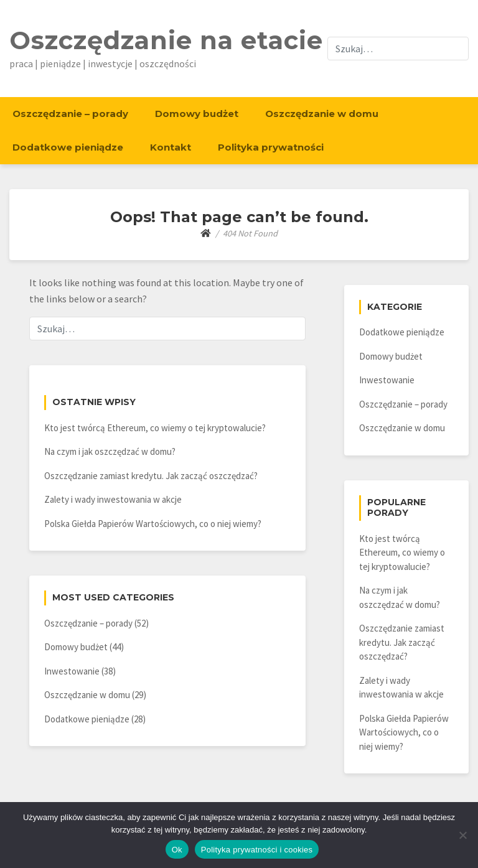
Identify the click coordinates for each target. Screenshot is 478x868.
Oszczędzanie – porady (70, 113)
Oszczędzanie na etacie (166, 40)
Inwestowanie (72, 671)
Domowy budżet (196, 113)
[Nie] (462, 835)
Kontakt (170, 147)
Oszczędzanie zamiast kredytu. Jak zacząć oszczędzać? (151, 476)
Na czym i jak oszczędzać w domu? (110, 451)
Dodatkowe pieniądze (67, 147)
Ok (177, 849)
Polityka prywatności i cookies (256, 849)
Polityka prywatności (271, 147)
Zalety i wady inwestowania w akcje (113, 499)
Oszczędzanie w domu (321, 113)
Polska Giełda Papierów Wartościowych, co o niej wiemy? (152, 524)
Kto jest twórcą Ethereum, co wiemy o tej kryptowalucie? (155, 428)
